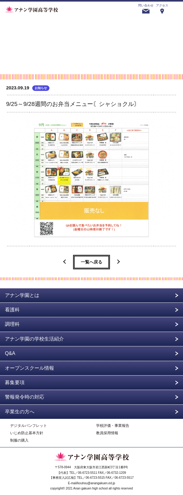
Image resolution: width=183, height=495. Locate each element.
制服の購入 (19, 440)
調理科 (12, 324)
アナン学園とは (22, 295)
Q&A (10, 353)
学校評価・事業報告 (112, 426)
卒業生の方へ (19, 411)
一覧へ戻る (91, 261)
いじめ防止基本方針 (26, 433)
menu (175, 9)
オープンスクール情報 (29, 368)
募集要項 (15, 382)
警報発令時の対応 (24, 397)
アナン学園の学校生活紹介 (34, 338)
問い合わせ (146, 5)
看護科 (12, 309)
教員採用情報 (107, 433)
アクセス (162, 5)
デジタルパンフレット (28, 426)
